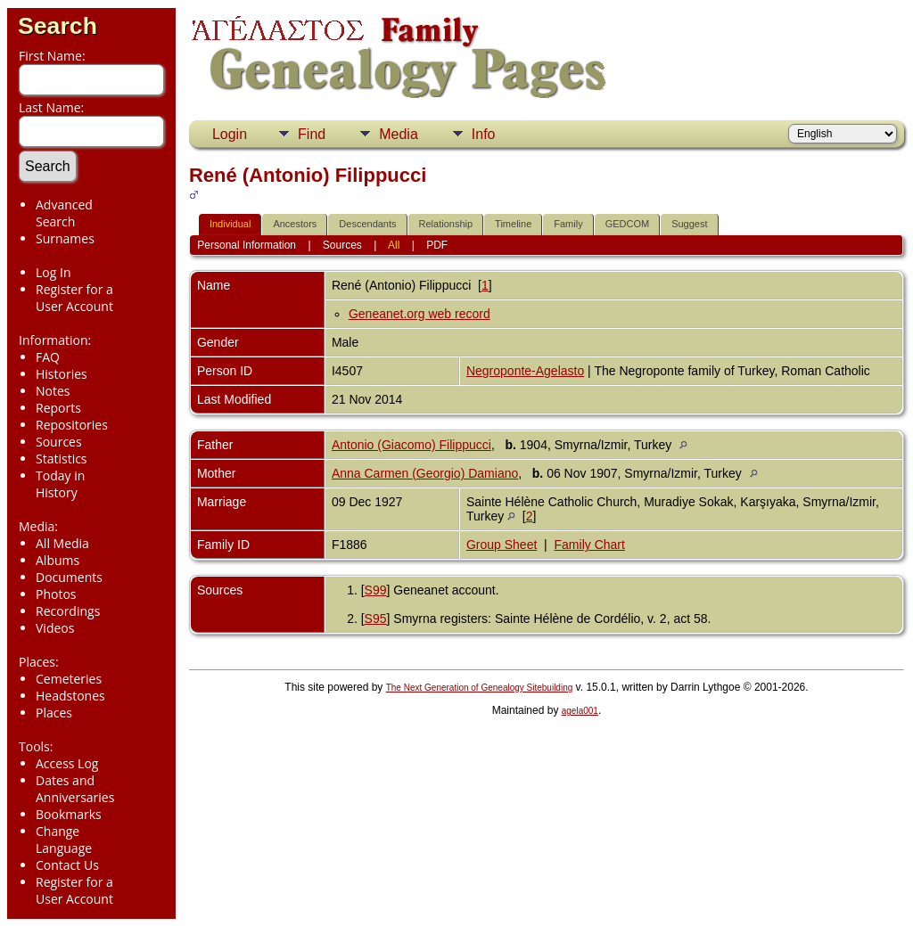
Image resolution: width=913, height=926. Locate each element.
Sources (59, 441)
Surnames (65, 238)
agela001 (580, 711)
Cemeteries (69, 678)
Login (229, 134)
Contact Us (67, 864)
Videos (55, 627)
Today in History (60, 484)
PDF (437, 245)
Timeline (513, 223)
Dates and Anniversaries (75, 789)
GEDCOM (627, 223)
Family (568, 223)
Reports (58, 407)
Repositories (72, 424)
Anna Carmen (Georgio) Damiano (425, 473)
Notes (53, 390)
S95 (376, 618)
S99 (376, 590)
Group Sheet (501, 544)
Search (57, 25)
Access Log (67, 763)
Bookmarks (69, 814)
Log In (53, 272)
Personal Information (246, 245)
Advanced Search (64, 213)
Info (484, 134)
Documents (69, 577)
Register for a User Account (74, 298)
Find (311, 134)
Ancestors (295, 223)
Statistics (61, 458)
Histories (61, 373)
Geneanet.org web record (419, 314)
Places (54, 712)
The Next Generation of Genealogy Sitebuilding (479, 687)
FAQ (48, 356)
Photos (56, 594)
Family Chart (590, 544)
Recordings (68, 610)
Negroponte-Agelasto (525, 371)
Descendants (367, 223)
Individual (230, 223)
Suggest (689, 223)
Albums (57, 560)
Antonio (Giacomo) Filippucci (411, 445)
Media (398, 134)
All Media (62, 543)
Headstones (70, 695)
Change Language (64, 839)
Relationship (446, 223)
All (393, 245)
